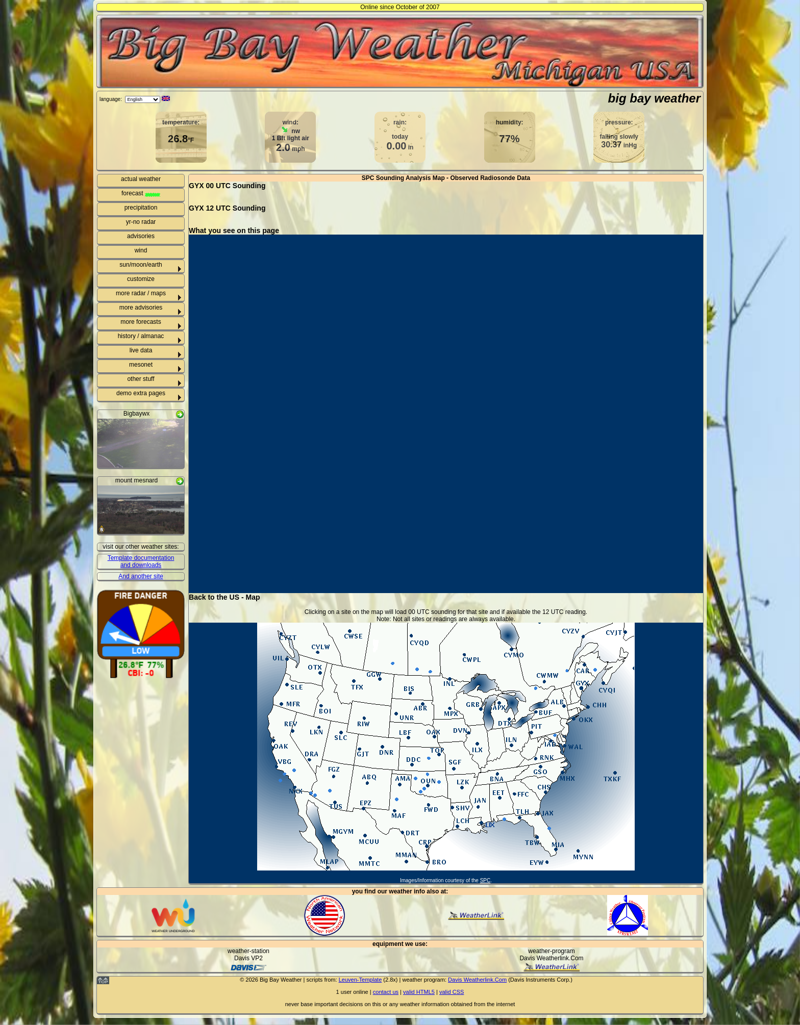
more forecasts (140, 321)
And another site (140, 576)
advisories (141, 236)
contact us (385, 992)
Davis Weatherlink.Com (477, 980)
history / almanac (141, 336)
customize (141, 279)
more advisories (141, 307)
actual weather (141, 179)
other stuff (140, 378)
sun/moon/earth (140, 264)
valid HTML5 (419, 992)
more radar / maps (141, 293)
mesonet (141, 364)
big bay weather (654, 98)
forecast (140, 193)
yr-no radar (141, 221)
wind (141, 250)
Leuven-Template (360, 980)
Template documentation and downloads (141, 561)
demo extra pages (140, 393)
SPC (485, 880)
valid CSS (451, 992)
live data (141, 350)
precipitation (141, 207)
